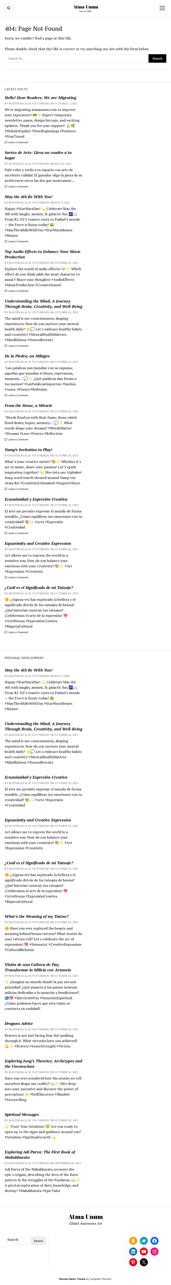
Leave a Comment (16, 142)
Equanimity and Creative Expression (38, 543)
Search (12, 1239)
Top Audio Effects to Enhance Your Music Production (43, 254)
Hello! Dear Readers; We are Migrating (40, 97)
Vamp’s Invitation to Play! (28, 449)
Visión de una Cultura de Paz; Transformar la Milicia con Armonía (38, 967)
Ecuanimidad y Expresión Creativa (36, 499)
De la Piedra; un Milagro (27, 356)
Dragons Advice (19, 1023)
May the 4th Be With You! (28, 196)
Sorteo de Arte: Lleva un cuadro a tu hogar (38, 155)
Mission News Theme (72, 1279)
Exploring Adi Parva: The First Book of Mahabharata (40, 1154)
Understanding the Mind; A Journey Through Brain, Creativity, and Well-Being (43, 303)
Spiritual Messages (22, 1114)
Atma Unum (85, 7)
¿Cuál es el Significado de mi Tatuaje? (39, 587)
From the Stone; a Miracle (28, 405)
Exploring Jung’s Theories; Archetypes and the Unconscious (43, 1063)
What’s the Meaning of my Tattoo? (36, 916)
